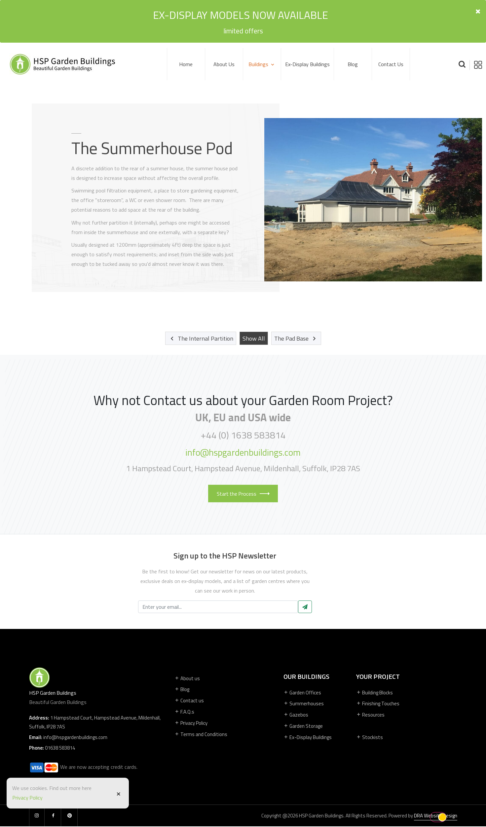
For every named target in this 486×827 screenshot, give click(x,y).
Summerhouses (303, 704)
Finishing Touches (377, 704)
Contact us (390, 64)
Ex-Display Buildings (307, 64)
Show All (254, 338)
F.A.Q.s (184, 712)
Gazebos (295, 715)
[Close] (119, 793)
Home (186, 64)
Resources (370, 715)
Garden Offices (302, 692)
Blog (353, 64)
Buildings (259, 64)
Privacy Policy (27, 798)
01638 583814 (60, 748)
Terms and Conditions (200, 734)
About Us (224, 64)
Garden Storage (303, 726)
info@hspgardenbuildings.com (243, 452)
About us (187, 678)
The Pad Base (296, 338)
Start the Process (243, 493)
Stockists (369, 737)
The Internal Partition (200, 338)
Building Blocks (374, 692)
